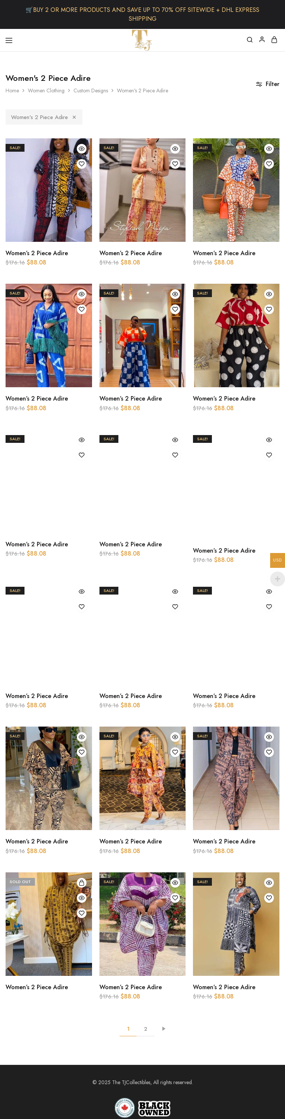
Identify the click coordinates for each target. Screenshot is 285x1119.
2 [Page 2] (145, 1029)
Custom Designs (90, 90)
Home (12, 90)
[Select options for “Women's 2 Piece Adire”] (81, 883)
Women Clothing (46, 90)
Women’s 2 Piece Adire (37, 253)
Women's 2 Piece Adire (44, 117)
